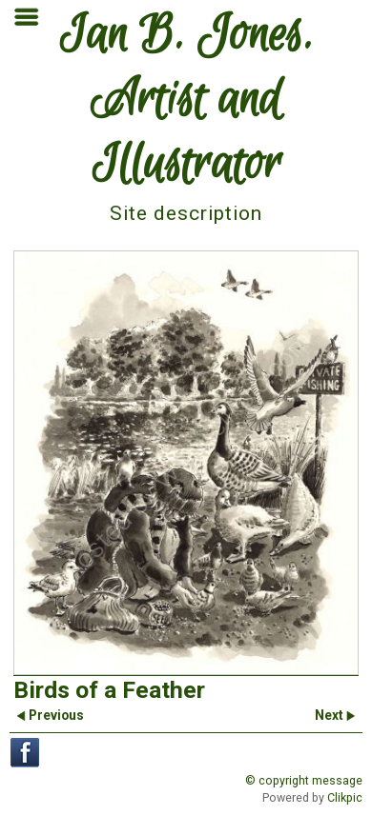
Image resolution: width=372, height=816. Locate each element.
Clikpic (344, 798)
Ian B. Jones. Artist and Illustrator (186, 101)
